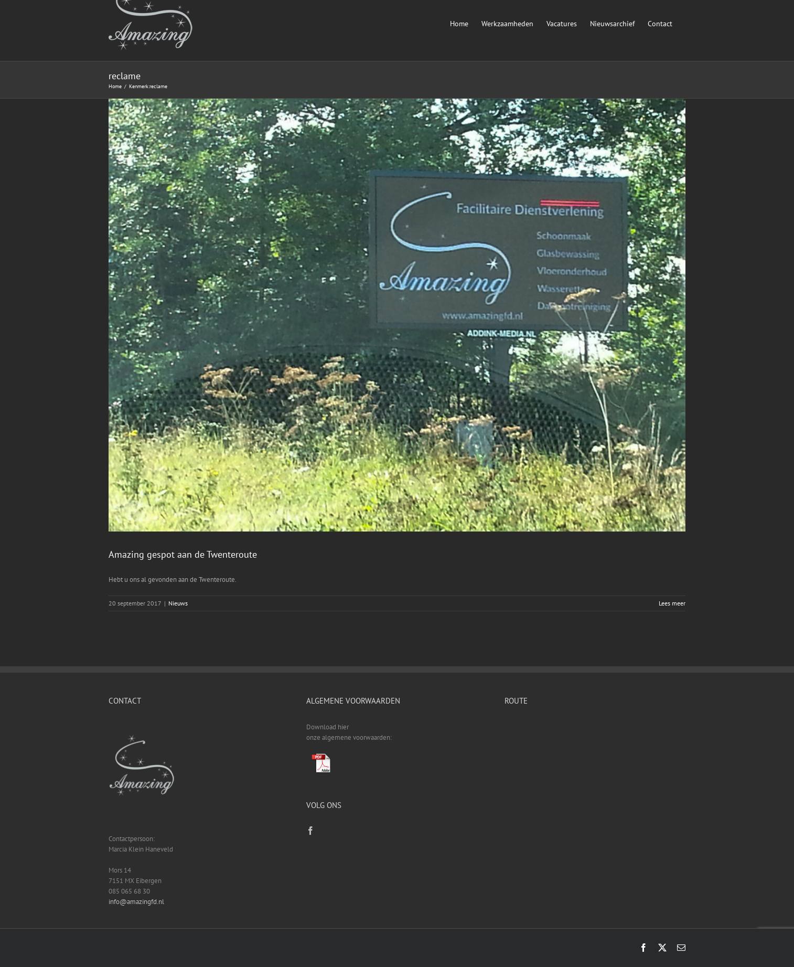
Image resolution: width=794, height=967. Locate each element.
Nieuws (178, 603)
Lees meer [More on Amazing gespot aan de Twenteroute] (672, 603)
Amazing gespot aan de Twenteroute (183, 554)
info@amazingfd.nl (136, 901)
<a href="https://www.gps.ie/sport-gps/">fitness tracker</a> (595, 761)
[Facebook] (310, 830)
